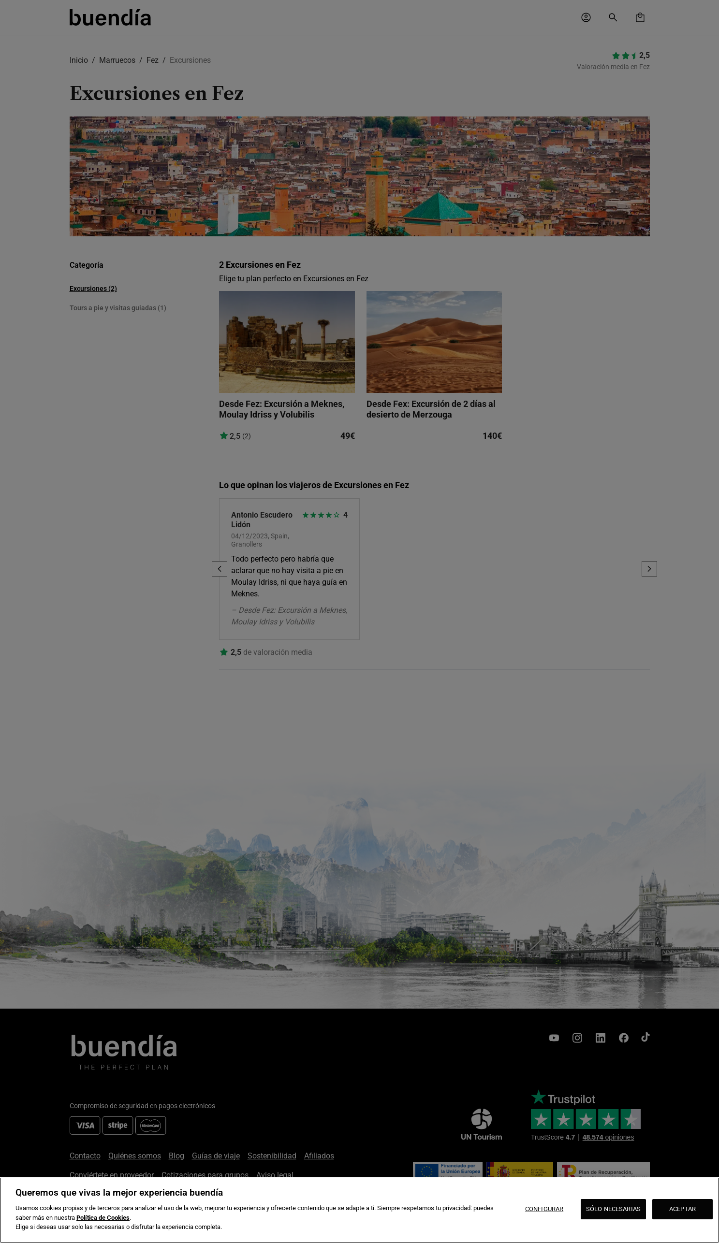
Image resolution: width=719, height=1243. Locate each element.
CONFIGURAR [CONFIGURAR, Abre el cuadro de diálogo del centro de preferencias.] (544, 1209)
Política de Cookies (103, 1217)
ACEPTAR (682, 1209)
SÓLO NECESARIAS (613, 1209)
